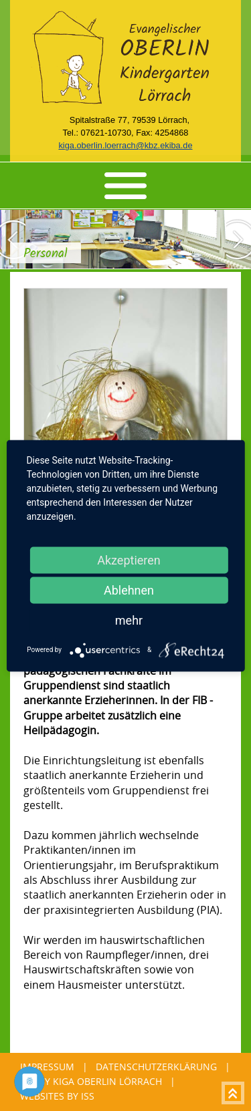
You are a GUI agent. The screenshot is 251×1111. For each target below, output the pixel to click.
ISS (87, 1096)
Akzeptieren (129, 559)
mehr (129, 620)
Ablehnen (129, 590)
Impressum (47, 1066)
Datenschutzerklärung (156, 1066)
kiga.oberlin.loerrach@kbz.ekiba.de (125, 145)
